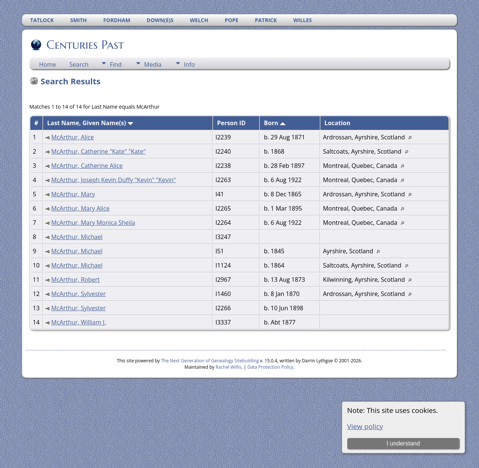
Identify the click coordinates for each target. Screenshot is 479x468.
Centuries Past (84, 44)
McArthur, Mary (73, 194)
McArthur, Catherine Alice (87, 165)
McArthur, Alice (72, 137)
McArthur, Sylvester (78, 294)
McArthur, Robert (75, 279)
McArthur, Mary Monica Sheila (93, 222)
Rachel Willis (228, 367)
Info (189, 64)
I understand (403, 443)
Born (275, 123)
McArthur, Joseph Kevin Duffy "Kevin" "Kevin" (113, 180)
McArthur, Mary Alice (80, 208)
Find (116, 64)
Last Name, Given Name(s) (90, 123)
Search (79, 64)
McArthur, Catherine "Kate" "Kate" (98, 151)
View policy (365, 426)
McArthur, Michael (77, 237)
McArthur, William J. (78, 322)
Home (47, 64)
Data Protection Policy (270, 367)
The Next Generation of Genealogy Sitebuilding (210, 360)
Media (152, 64)
